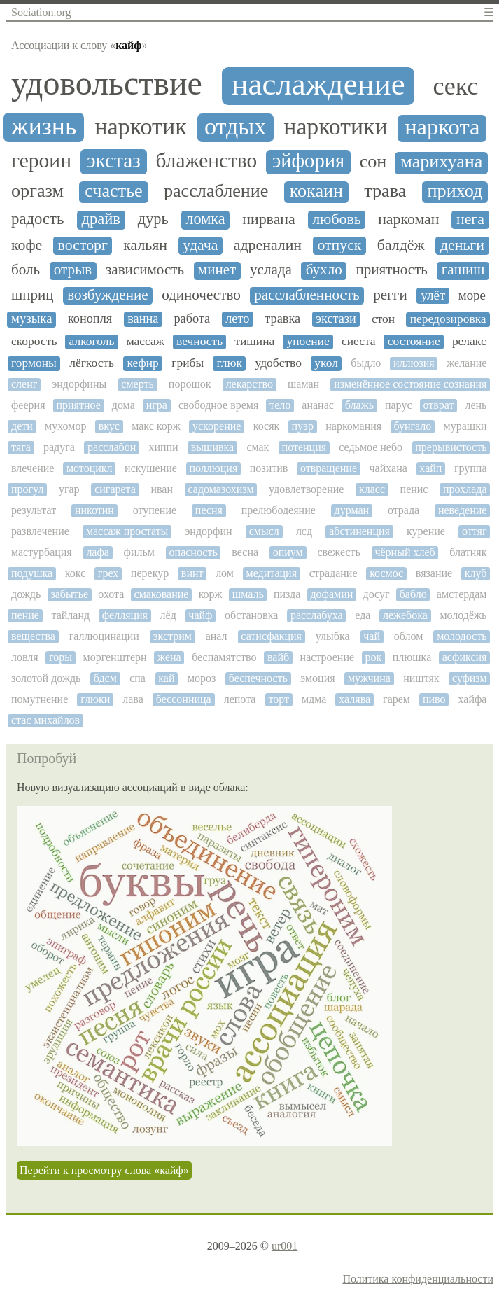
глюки (95, 699)
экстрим (172, 636)
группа (470, 468)
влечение (32, 468)
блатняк (467, 552)
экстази (336, 319)
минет (217, 270)
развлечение (40, 531)
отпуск (339, 245)
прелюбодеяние (278, 510)
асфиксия (464, 657)
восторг (83, 245)
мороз (202, 678)
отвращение (328, 468)
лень (475, 405)
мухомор (65, 426)
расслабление (216, 191)
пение (25, 615)
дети (22, 426)
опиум (288, 552)
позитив (269, 468)
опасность (193, 552)
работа (192, 319)
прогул (27, 489)
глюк (230, 363)
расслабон (111, 447)
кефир (142, 363)
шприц (32, 295)
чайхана (388, 468)
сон (373, 162)
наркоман (408, 219)
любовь (336, 219)
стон (383, 319)
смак (257, 447)
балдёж (401, 245)
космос (386, 573)
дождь (26, 594)
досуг (376, 594)
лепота (240, 699)
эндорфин (208, 531)
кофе (26, 245)
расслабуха (316, 615)
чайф (200, 615)
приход (455, 191)
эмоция (317, 678)
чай (371, 636)
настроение (327, 657)
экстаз (114, 160)
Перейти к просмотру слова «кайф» (104, 1170)
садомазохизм (221, 489)
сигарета (115, 489)
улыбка (333, 636)
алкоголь (92, 341)
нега (470, 219)
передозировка (448, 319)
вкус (109, 426)
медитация (271, 573)
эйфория (308, 161)
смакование (161, 594)
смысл (264, 531)
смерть (137, 384)
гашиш (463, 270)
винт (192, 573)
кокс (75, 573)
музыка (31, 319)
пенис (414, 489)
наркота (442, 127)
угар (69, 489)
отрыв (73, 270)
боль (25, 270)
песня (209, 510)
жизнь (43, 126)
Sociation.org (41, 12)
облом (408, 636)
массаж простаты (127, 531)
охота (111, 594)
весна (245, 552)
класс (372, 489)
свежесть (338, 552)
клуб (476, 573)
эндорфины (79, 384)
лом (225, 573)
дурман (352, 510)
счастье (113, 191)
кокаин (316, 191)
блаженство (207, 160)
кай (166, 678)
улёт (433, 295)
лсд (304, 531)
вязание (434, 573)
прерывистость (450, 447)
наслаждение (318, 84)
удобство (278, 363)
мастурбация (41, 552)
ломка (205, 219)
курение (426, 531)
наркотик (140, 126)
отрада (403, 510)
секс (455, 86)
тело (279, 405)
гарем (396, 699)
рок (373, 657)
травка (282, 319)
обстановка (251, 615)
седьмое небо (370, 447)
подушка (31, 573)
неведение (462, 510)
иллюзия (414, 363)
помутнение (39, 699)
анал (216, 636)
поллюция (213, 468)
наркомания (353, 426)
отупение (154, 510)
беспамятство (224, 657)
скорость (34, 341)
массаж (145, 341)
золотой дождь (45, 678)
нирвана (268, 219)
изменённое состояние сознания (410, 384)
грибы (187, 363)
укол (326, 363)
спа (137, 678)
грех (108, 573)
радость (37, 219)
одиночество (201, 295)
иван (161, 489)
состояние (414, 341)
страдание (333, 573)
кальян (145, 245)
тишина (254, 341)
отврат (438, 405)
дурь (153, 219)
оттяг (474, 531)
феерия (28, 405)
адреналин (268, 245)
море (472, 295)
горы (60, 657)
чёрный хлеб (404, 552)
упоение (307, 341)
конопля (90, 319)
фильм (139, 552)
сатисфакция (271, 636)
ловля (24, 657)
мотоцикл (89, 468)
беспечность (258, 678)
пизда (287, 594)
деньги (462, 245)
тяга (21, 447)
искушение (151, 468)
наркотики (335, 126)
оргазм (37, 191)
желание (466, 363)
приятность (392, 270)
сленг (24, 384)
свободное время (218, 405)
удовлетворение (306, 489)
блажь (359, 405)
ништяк (421, 678)
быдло (366, 363)
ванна (142, 319)
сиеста (359, 341)
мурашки (465, 426)
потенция (304, 447)
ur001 (284, 1246)
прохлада (465, 489)
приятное (78, 405)
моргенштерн (115, 657)
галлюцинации (104, 636)
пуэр (303, 426)
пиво (434, 699)
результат (33, 510)
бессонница (183, 699)
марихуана (441, 162)
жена (169, 657)
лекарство (249, 384)
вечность (199, 341)
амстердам (462, 594)
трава (385, 191)
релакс (469, 341)
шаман (303, 384)
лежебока (405, 615)
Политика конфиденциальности (417, 1279)
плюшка (412, 657)
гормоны (34, 363)
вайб (278, 657)
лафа (97, 552)
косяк (266, 426)
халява (354, 699)
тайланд (70, 615)
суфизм (469, 678)
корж (211, 594)
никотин (94, 510)
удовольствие (106, 83)
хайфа (472, 699)
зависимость (145, 270)
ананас (318, 405)
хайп (430, 468)
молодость (461, 636)
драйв (100, 219)
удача (200, 245)
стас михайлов (45, 720)
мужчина (369, 678)
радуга (59, 447)
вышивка (212, 447)
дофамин (331, 594)
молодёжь (463, 615)
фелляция (125, 615)
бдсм (105, 678)
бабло (413, 594)
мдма (314, 699)
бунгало (412, 426)
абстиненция (359, 531)
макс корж (156, 426)
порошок (190, 384)
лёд (168, 615)
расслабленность (306, 295)
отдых (235, 126)
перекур (150, 573)
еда (362, 615)
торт (278, 699)
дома (123, 405)
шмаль (248, 594)
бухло (324, 270)
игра (156, 405)
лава (132, 699)
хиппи (163, 447)
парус (398, 405)
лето (237, 319)
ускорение (216, 426)
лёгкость (91, 363)
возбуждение (107, 295)
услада (271, 270)
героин (41, 160)
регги (390, 295)
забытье (69, 594)
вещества (33, 636)
